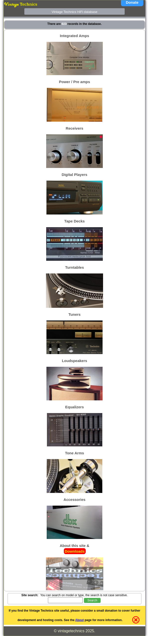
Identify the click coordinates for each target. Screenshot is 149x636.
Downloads (75, 551)
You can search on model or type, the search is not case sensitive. (84, 595)
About (79, 620)
